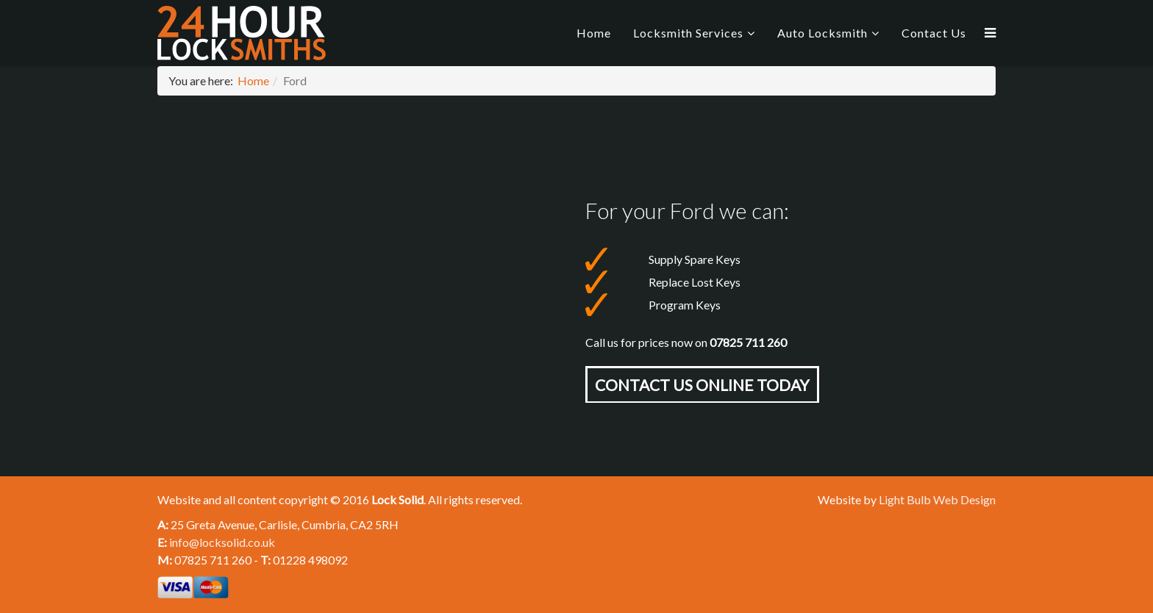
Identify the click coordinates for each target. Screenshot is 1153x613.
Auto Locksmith (822, 33)
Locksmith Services (688, 33)
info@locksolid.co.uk (222, 542)
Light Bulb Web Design (937, 499)
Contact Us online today (702, 385)
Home (593, 33)
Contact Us (934, 33)
